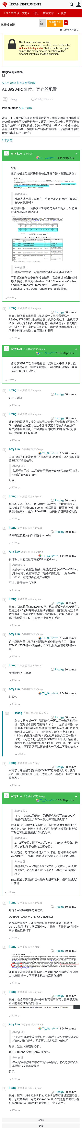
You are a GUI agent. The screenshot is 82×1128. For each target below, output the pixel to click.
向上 (5, 298)
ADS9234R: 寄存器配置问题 (19, 82)
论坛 (36, 13)
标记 (41, 1119)
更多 (63, 13)
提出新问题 (66, 22)
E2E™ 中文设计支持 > (16, 13)
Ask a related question (31, 48)
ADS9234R (25, 107)
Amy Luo (16, 153)
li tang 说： (21, 193)
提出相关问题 (55, 23)
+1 (76, 153)
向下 (15, 298)
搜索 (71, 4)
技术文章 (48, 13)
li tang (13, 99)
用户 (78, 4)
